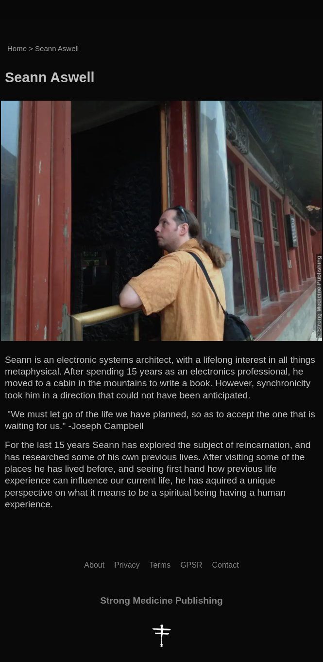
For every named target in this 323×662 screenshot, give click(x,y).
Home (17, 48)
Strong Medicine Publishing (161, 600)
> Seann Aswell (54, 48)
